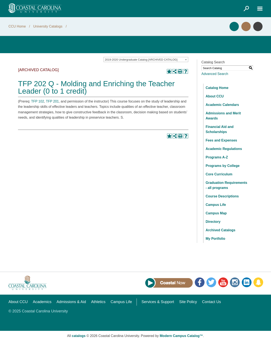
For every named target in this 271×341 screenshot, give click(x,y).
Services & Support (157, 302)
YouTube (223, 282)
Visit (246, 26)
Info (258, 26)
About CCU (215, 96)
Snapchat (258, 282)
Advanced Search (214, 74)
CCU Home (17, 26)
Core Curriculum (219, 174)
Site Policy (188, 302)
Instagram (235, 282)
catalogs (79, 336)
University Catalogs (47, 26)
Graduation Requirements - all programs (226, 185)
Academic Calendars (222, 105)
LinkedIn (246, 282)
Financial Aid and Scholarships (220, 129)
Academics (42, 302)
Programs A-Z (217, 157)
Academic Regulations (224, 149)
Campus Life (216, 205)
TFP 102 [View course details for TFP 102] (37, 101)
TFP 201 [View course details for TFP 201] (52, 101)
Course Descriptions (222, 196)
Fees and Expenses (221, 140)
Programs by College (222, 166)
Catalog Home (217, 88)
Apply (234, 26)
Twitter (211, 282)
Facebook (199, 282)
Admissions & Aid (71, 302)
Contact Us (211, 302)
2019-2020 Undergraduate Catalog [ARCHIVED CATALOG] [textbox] (141, 59)
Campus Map (216, 213)
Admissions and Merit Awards (223, 115)
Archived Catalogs (220, 230)
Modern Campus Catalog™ (181, 336)
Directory (213, 221)
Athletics (98, 302)
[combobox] (146, 59)
